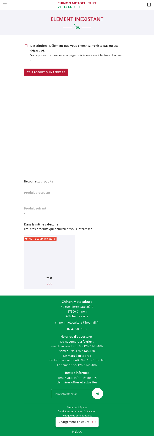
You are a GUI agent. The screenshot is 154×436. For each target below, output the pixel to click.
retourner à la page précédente (70, 55)
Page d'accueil (113, 55)
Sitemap (77, 423)
